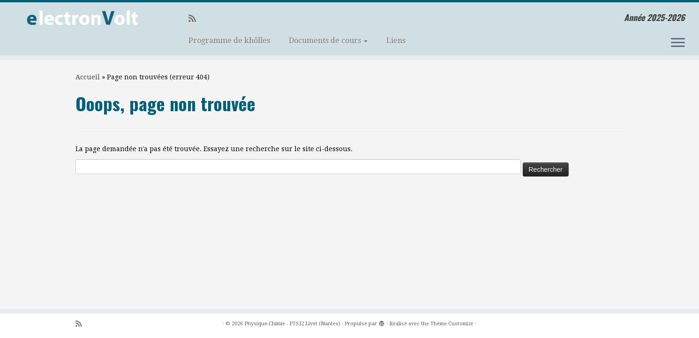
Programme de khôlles (229, 40)
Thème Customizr (452, 324)
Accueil (87, 77)
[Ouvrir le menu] (678, 43)
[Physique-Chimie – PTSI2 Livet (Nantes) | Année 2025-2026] (80, 18)
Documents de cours (328, 40)
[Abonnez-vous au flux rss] (195, 18)
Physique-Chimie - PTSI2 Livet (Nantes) (292, 324)
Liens (396, 40)
